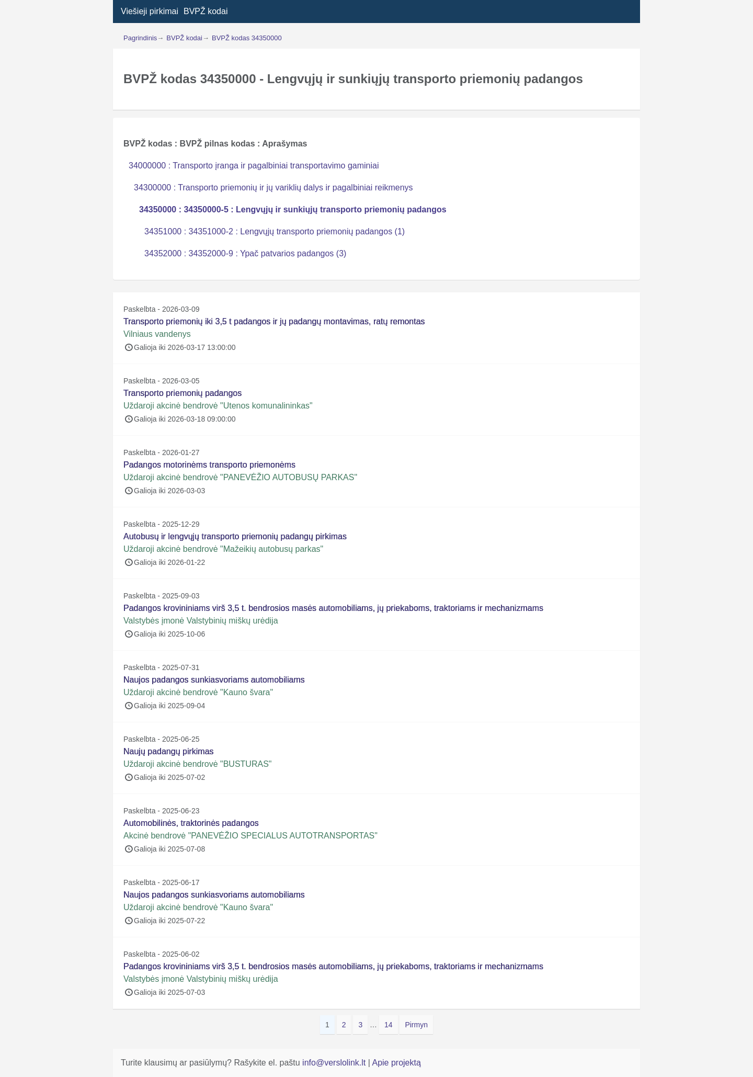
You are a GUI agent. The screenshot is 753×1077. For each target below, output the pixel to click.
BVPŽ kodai (205, 11)
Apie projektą (396, 1062)
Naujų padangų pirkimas (168, 751)
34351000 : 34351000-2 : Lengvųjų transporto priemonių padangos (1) (274, 231)
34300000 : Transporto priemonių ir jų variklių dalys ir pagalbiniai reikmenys (273, 187)
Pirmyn (416, 1025)
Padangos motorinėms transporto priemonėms (209, 464)
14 (391, 1024)
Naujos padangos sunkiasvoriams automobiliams (214, 679)
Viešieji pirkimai (149, 11)
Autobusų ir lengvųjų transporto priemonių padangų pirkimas (235, 536)
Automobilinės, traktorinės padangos (191, 823)
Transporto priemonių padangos (182, 393)
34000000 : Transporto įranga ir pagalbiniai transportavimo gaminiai (254, 165)
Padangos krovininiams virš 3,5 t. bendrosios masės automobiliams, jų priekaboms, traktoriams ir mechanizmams (333, 608)
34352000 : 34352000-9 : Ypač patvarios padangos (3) (245, 253)
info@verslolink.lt (335, 1062)
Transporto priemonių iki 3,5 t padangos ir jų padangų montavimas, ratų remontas (274, 321)
